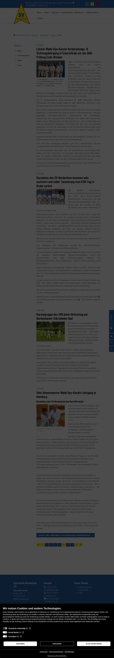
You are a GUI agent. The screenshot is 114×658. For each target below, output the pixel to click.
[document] (57, 616)
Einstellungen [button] (69, 652)
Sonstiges (12, 636)
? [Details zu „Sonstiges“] (20, 636)
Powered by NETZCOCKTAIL (57, 656)
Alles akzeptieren (94, 644)
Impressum (43, 652)
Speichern (57, 644)
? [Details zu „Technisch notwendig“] (29, 628)
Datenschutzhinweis (56, 652)
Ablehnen (20, 644)
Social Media (13, 632)
